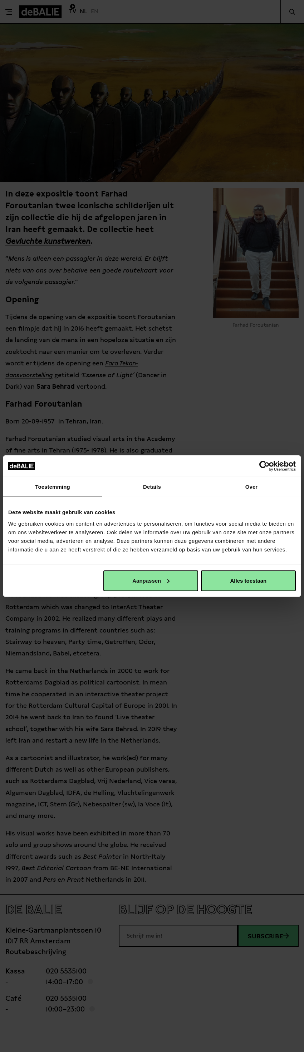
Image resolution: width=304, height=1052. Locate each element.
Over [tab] (251, 487)
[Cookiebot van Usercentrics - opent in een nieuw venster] (264, 466)
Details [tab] (152, 487)
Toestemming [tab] (52, 487)
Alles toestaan (248, 580)
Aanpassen (151, 580)
